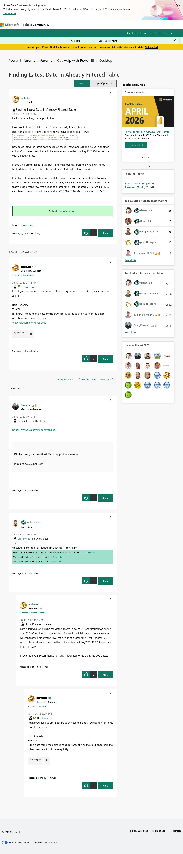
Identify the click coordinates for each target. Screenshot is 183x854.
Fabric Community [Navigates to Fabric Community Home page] (36, 25)
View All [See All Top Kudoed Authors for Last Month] (130, 332)
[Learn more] (136, 145)
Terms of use (158, 830)
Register (131, 33)
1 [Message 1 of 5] (22, 233)
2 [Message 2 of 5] (22, 573)
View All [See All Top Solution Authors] (130, 260)
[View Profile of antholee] (25, 98)
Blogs (117, 24)
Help (154, 33)
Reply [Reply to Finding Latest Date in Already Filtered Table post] (105, 232)
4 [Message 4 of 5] (22, 350)
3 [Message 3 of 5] (30, 666)
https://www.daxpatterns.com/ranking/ (34, 430)
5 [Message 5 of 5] (22, 490)
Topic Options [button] (102, 83)
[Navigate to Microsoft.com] (9, 25)
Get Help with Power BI (75, 60)
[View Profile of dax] (34, 266)
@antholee (31, 287)
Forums (57, 24)
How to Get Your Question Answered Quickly (140, 185)
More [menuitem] (129, 24)
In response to (22, 275)
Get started (151, 47)
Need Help (28, 225)
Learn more (9, 13)
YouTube (90, 552)
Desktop (105, 60)
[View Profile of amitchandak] (34, 522)
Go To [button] (166, 33)
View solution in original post (29, 322)
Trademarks (175, 830)
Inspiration (72, 24)
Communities (102, 24)
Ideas (86, 24)
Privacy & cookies (139, 830)
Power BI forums (22, 60)
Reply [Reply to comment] (105, 358)
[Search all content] (138, 40)
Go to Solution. (67, 211)
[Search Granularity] (81, 40)
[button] (82, 83)
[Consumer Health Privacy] (45, 842)
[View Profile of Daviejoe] (25, 405)
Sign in (143, 33)
